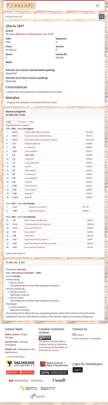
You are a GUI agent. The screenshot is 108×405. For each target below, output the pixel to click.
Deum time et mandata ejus (35, 220)
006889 (89, 174)
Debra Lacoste (12, 334)
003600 (89, 178)
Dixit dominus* (31, 186)
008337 (89, 190)
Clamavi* (28, 182)
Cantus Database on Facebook (87, 338)
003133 (89, 151)
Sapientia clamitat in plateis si (36, 239)
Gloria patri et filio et (32, 228)
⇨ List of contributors (15, 356)
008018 (89, 193)
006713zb (90, 140)
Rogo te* (28, 197)
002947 (89, 170)
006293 (89, 182)
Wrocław (22, 269)
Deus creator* (30, 232)
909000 (90, 228)
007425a (89, 132)
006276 (89, 159)
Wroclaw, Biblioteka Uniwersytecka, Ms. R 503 (30, 34)
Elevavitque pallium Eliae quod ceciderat (41, 140)
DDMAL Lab (10, 349)
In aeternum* (30, 174)
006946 (89, 166)
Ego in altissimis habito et (34, 247)
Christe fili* (29, 159)
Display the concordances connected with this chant (34, 91)
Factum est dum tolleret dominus (38, 136)
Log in (77, 369)
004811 (90, 239)
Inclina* (28, 166)
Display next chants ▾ (15, 253)
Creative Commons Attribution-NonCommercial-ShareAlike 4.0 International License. (53, 347)
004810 (90, 243)
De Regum (11, 49)
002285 (89, 186)
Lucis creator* (30, 190)
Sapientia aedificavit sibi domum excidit (40, 243)
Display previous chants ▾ (17, 125)
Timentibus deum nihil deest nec (37, 224)
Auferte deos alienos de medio (37, 132)
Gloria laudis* (30, 170)
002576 (90, 247)
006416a (90, 224)
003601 (89, 163)
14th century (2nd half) (22, 272)
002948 (59, 57)
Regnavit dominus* (33, 143)
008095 (89, 147)
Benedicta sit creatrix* (38, 207)
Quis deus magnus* (37, 211)
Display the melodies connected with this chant (32, 102)
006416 (90, 220)
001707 (86, 207)
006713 (89, 136)
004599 (89, 143)
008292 (90, 232)
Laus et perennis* (32, 163)
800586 (86, 211)
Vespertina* (29, 236)
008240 (90, 236)
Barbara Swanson (18, 292)
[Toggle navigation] (98, 5)
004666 (89, 197)
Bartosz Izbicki (17, 282)
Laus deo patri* (31, 178)
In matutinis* (30, 147)
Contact (78, 335)
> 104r (31, 122)
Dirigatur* (29, 193)
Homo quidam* (31, 151)
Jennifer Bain (11, 341)
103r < (24, 122)
